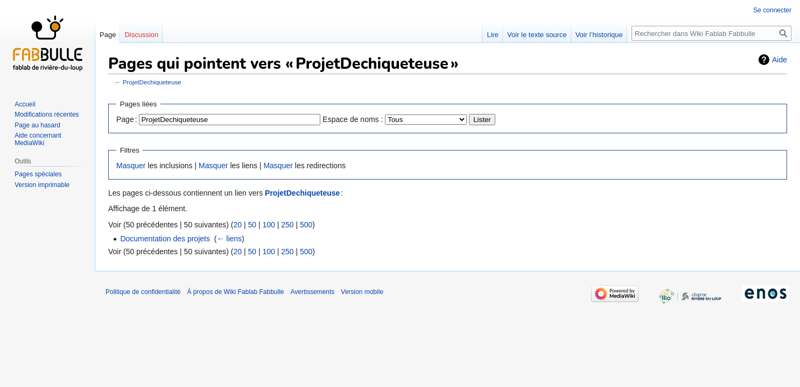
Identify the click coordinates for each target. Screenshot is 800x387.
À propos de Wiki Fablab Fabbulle (235, 292)
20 (237, 224)
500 (306, 224)
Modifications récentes (47, 114)
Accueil (25, 104)
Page (108, 35)
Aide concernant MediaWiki (38, 139)
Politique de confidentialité (143, 292)
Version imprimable (42, 185)
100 (268, 224)
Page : (126, 119)
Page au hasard (37, 125)
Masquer (130, 165)
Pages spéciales (38, 174)
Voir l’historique (599, 35)
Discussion (141, 35)
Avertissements (313, 292)
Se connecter (772, 10)
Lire (493, 35)
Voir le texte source (537, 35)
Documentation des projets (165, 238)
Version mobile (362, 292)
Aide (779, 59)
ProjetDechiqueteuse (152, 81)
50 (252, 224)
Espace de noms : (352, 119)
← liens (229, 238)
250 (287, 224)
